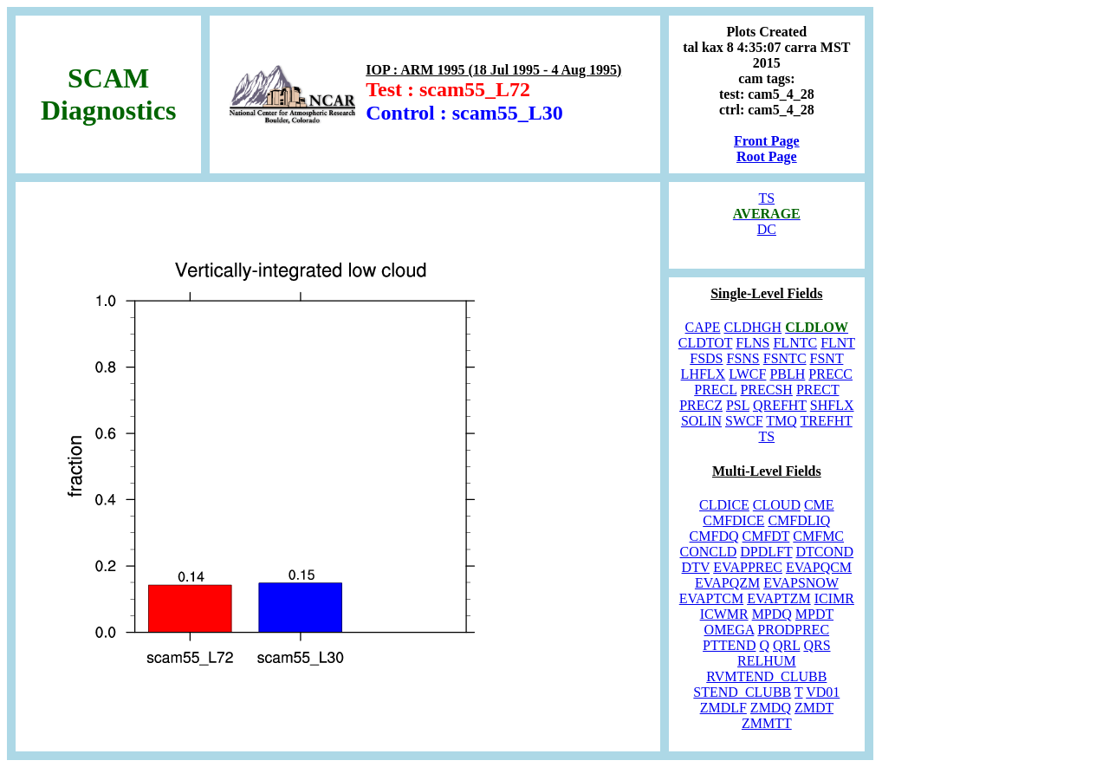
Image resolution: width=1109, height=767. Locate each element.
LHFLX (703, 374)
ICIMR (834, 598)
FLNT (837, 342)
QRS (816, 645)
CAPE (703, 327)
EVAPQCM (819, 567)
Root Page (766, 156)
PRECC (830, 374)
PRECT (818, 389)
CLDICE (724, 504)
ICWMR (724, 614)
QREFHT (780, 405)
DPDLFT (766, 551)
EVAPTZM (779, 598)
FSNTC (785, 358)
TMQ (781, 420)
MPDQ (772, 614)
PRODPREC (793, 629)
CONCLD (708, 551)
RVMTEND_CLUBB (766, 676)
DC (766, 229)
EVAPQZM (727, 582)
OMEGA (729, 629)
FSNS (743, 358)
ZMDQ (770, 707)
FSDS (706, 358)
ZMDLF (723, 707)
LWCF (747, 374)
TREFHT (827, 420)
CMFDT (766, 536)
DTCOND (824, 551)
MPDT (814, 614)
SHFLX (832, 405)
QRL (786, 645)
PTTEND (729, 645)
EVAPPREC (747, 567)
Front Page (767, 140)
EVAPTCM (711, 598)
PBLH (787, 374)
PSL (737, 405)
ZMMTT (767, 723)
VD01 (823, 692)
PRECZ (701, 405)
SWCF (744, 420)
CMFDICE (733, 520)
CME (819, 504)
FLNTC (795, 342)
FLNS (752, 342)
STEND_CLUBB (742, 692)
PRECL (715, 389)
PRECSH (766, 389)
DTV (696, 567)
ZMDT (813, 707)
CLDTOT (705, 342)
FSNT (827, 358)
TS (766, 198)
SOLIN (701, 420)
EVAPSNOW (801, 582)
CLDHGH (752, 327)
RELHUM (766, 660)
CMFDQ (714, 536)
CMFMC (818, 536)
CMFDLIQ (799, 520)
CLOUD (777, 504)
